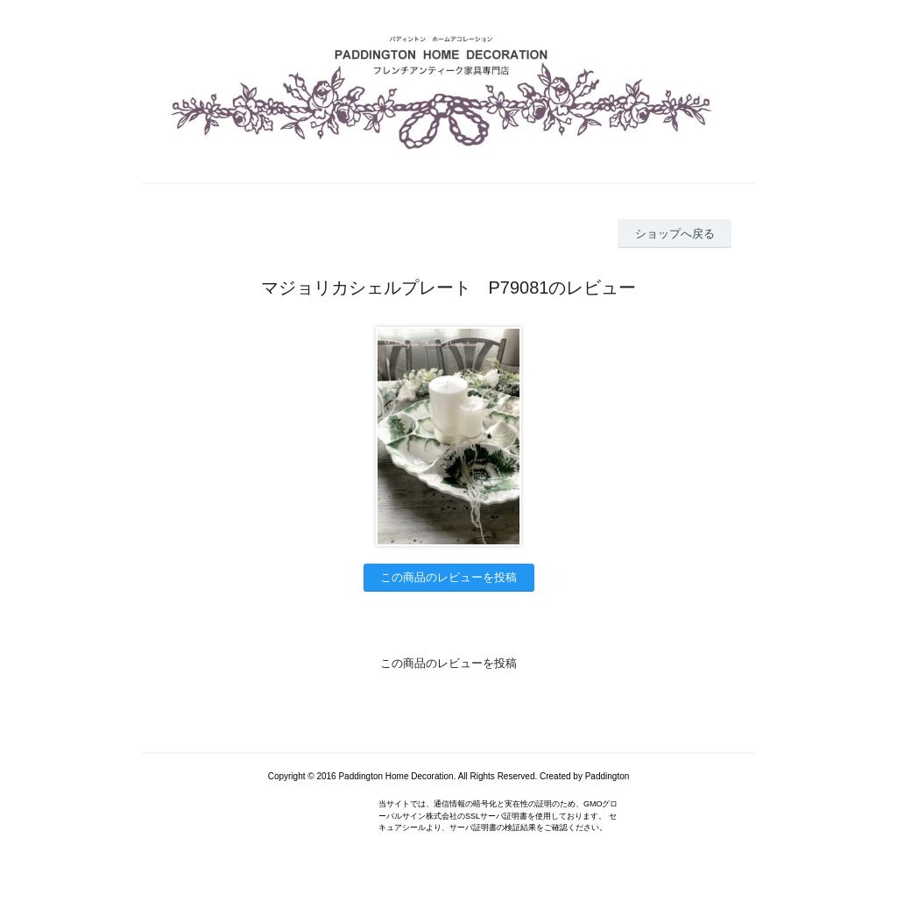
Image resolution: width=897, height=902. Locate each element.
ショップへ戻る (675, 233)
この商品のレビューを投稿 (448, 577)
